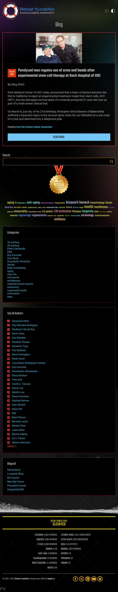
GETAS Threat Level (59, 523)
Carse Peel (20, 127)
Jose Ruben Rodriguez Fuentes (28, 362)
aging (10, 271)
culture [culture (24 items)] (40, 207)
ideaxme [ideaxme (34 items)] (10, 212)
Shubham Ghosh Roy (23, 329)
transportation (46, 127)
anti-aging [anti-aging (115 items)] (33, 203)
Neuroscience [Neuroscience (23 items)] (102, 212)
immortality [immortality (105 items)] (21, 211)
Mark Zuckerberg (16, 267)
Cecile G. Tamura (21, 383)
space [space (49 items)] (67, 215)
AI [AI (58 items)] (16, 203)
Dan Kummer (19, 367)
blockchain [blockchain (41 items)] (9, 207)
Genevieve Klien (20, 321)
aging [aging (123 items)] (10, 203)
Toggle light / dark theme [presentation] (113, 11)
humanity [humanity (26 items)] (111, 208)
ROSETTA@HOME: (39, 563)
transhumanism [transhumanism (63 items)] (102, 215)
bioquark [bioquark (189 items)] (72, 202)
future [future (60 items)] (69, 207)
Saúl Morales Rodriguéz (25, 325)
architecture (13, 280)
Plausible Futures (16, 485)
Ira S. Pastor (18, 438)
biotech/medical (33, 127)
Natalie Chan (19, 425)
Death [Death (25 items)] (43, 207)
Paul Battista (19, 350)
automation (13, 293)
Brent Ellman (19, 417)
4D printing (13, 245)
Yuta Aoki (17, 379)
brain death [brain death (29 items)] (17, 208)
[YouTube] (93, 579)
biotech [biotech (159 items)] (84, 202)
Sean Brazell (18, 404)
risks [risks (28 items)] (55, 216)
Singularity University (18, 261)
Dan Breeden (19, 337)
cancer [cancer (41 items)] (24, 207)
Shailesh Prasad (21, 342)
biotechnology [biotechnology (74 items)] (97, 202)
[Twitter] (81, 579)
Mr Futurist (13, 477)
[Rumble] (100, 579)
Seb (14, 413)
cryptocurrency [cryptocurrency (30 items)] (32, 208)
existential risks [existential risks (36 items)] (52, 207)
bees (9, 296)
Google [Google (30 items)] (81, 208)
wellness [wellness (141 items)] (59, 219)
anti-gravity (13, 277)
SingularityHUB (15, 489)
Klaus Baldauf (19, 375)
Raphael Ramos (20, 400)
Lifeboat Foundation (21, 579)
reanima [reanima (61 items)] (14, 215)
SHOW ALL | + (12, 447)
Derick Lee (17, 388)
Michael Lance (20, 421)
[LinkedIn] (87, 579)
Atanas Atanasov (21, 442)
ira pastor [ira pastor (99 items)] (47, 211)
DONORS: (49, 549)
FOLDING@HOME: (40, 558)
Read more (59, 137)
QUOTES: (50, 568)
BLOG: (63, 544)
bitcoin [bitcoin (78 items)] (108, 202)
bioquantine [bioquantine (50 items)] (60, 203)
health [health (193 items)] (88, 207)
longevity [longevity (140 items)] (88, 211)
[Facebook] (75, 579)
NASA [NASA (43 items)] (96, 212)
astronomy (13, 287)
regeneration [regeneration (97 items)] (39, 215)
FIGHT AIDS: (42, 554)
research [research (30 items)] (50, 216)
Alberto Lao (18, 392)
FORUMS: (64, 563)
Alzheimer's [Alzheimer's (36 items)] (22, 203)
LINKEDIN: (40, 540)
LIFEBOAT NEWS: (67, 535)
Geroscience (13, 469)
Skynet (11, 264)
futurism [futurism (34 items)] (76, 208)
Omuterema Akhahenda (24, 371)
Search (111, 161)
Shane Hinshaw (20, 396)
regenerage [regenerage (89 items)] (24, 215)
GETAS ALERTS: (67, 540)
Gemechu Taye (20, 346)
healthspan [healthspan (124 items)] (101, 207)
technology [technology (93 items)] (87, 215)
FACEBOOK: (39, 535)
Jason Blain (18, 430)
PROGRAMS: (65, 558)
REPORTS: (65, 554)
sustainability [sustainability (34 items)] (75, 216)
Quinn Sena (18, 333)
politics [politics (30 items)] (109, 212)
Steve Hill (17, 409)
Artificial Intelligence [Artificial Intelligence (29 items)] (47, 203)
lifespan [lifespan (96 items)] (76, 211)
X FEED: (40, 544)
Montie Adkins (19, 434)
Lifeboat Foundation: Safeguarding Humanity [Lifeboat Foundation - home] (51, 10)
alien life (11, 274)
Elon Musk (13, 258)
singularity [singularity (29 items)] (60, 216)
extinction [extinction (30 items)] (62, 208)
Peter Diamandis (16, 248)
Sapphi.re (51, 579)
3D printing (13, 242)
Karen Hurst (18, 358)
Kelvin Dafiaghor (21, 354)
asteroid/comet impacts (20, 283)
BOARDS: (64, 549)
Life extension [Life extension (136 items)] (62, 211)
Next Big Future (15, 481)
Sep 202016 (12, 73)
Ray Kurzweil (14, 255)
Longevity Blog (15, 473)
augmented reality (17, 290)
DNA (9, 251)
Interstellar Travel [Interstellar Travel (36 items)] (34, 212)
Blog (59, 24)
